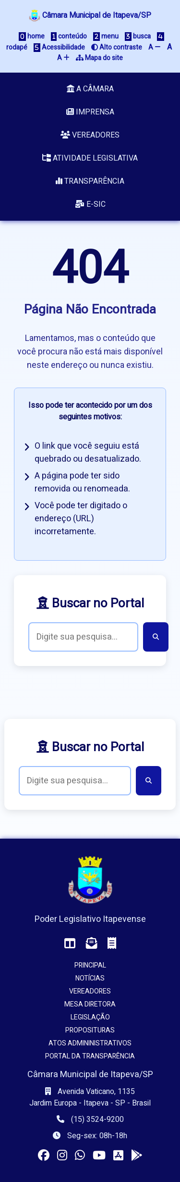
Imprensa (90, 112)
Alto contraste (116, 47)
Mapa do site (99, 58)
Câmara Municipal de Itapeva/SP (90, 15)
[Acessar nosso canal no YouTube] (99, 1155)
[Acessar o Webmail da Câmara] (91, 943)
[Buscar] (155, 637)
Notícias (90, 978)
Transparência (90, 181)
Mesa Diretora (90, 1004)
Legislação (90, 1017)
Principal (90, 965)
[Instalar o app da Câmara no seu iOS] (118, 1155)
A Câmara (90, 89)
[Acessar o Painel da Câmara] (70, 943)
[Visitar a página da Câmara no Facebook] (43, 1155)
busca (138, 36)
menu (106, 36)
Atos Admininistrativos (90, 1043)
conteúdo (69, 36)
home (32, 36)
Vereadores (90, 135)
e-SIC (90, 204)
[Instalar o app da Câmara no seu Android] (137, 1155)
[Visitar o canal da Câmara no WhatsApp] (80, 1155)
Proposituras (90, 1030)
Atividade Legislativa (90, 158)
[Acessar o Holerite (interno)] (112, 943)
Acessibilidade (59, 47)
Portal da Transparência (90, 1056)
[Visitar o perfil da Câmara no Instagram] (62, 1155)
